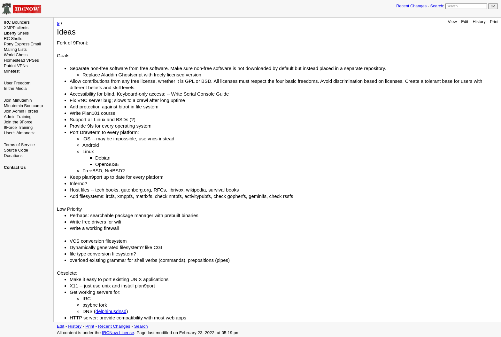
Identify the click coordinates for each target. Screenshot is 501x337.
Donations (13, 155)
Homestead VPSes (21, 60)
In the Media (15, 88)
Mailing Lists (15, 49)
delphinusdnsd (111, 311)
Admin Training (18, 116)
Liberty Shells (16, 33)
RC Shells (13, 38)
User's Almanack (19, 132)
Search (436, 6)
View (452, 21)
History (479, 21)
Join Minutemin (18, 100)
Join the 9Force (18, 122)
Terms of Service (19, 144)
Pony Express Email (22, 44)
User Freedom (17, 83)
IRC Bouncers (17, 22)
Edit (464, 21)
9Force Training (18, 127)
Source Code (16, 150)
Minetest (11, 71)
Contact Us (15, 167)
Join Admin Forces (21, 111)
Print (494, 21)
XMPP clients (16, 27)
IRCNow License (118, 332)
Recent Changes (411, 6)
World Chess (15, 54)
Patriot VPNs (15, 65)
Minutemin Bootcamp (23, 105)
